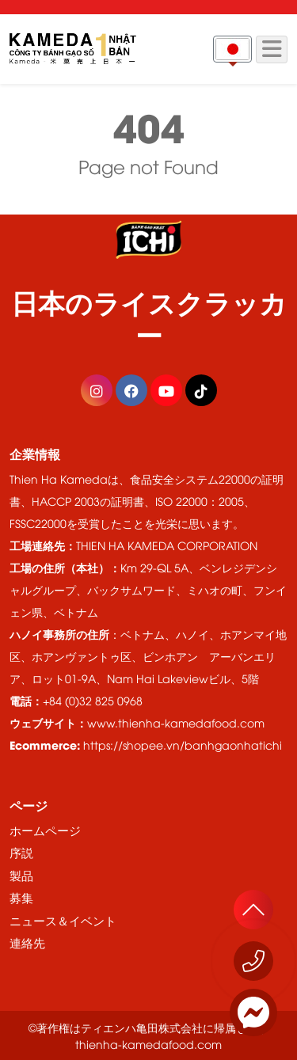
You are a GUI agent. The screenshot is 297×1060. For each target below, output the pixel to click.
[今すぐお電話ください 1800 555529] (253, 961)
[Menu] (271, 49)
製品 (21, 875)
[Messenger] (253, 1012)
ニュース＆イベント (63, 920)
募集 (21, 897)
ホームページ (45, 830)
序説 (21, 852)
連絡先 (27, 942)
